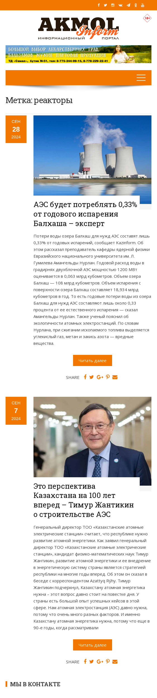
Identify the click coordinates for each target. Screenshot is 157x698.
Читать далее (93, 360)
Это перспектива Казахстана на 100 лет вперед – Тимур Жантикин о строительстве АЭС (83, 500)
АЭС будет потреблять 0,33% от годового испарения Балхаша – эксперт (85, 214)
